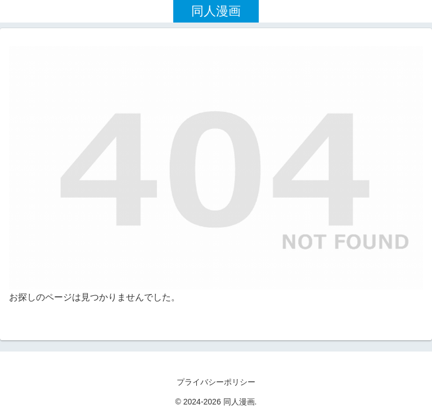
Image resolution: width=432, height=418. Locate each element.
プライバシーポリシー (216, 381)
